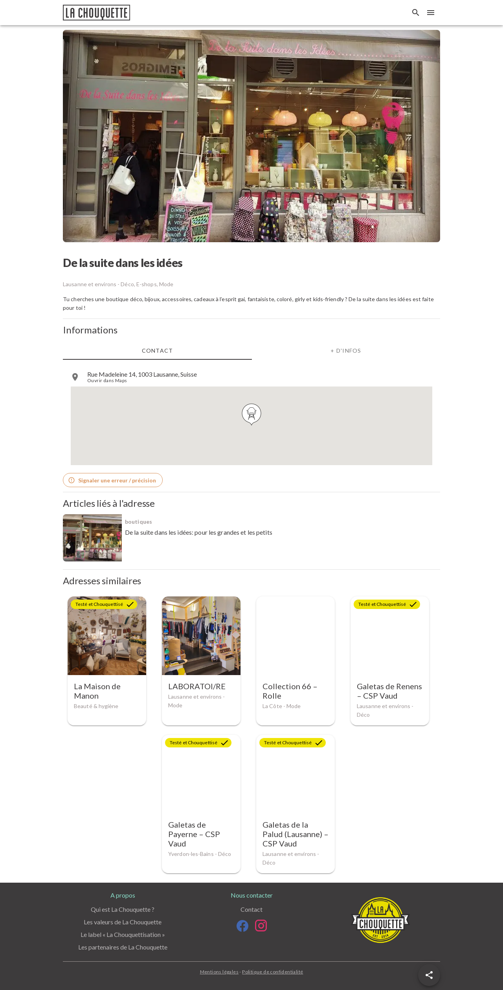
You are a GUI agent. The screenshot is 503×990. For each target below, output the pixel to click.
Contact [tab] (157, 350)
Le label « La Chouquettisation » (123, 934)
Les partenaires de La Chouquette (122, 947)
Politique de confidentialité (272, 972)
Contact (251, 909)
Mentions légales (219, 972)
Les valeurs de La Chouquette (123, 922)
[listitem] (251, 377)
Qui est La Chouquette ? (122, 909)
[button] (429, 975)
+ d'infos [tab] (345, 350)
